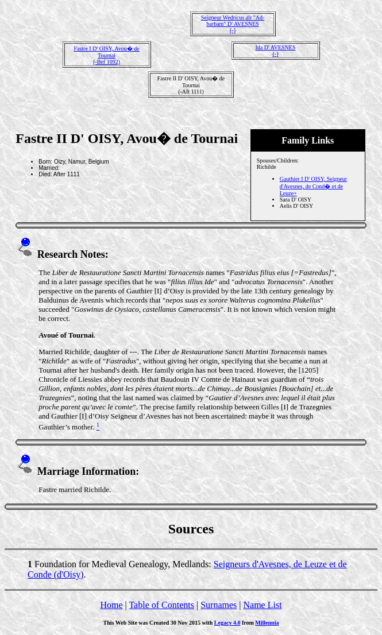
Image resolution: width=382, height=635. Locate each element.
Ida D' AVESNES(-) (276, 50)
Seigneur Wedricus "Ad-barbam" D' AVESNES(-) (233, 23)
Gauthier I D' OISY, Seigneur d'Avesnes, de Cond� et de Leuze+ (313, 186)
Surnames (218, 605)
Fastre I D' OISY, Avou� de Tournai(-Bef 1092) (106, 55)
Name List (262, 605)
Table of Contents (161, 605)
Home (111, 605)
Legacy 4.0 (227, 622)
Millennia (267, 622)
